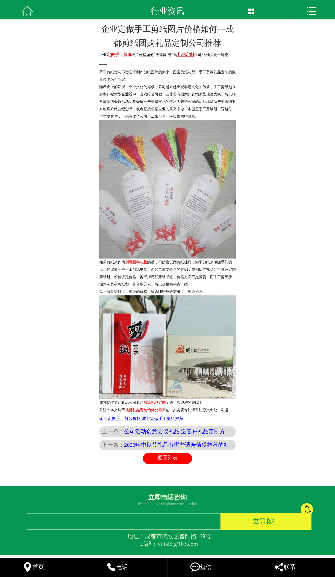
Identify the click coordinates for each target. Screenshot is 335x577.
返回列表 (167, 458)
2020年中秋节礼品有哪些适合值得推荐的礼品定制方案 (190, 445)
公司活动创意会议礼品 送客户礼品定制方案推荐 (183, 431)
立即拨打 (266, 521)
